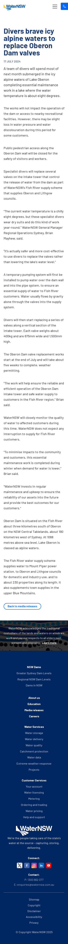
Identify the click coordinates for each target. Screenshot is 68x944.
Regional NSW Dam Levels (34, 679)
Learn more (49, 642)
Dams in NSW (34, 685)
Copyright (34, 905)
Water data (34, 757)
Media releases (34, 710)
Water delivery (34, 739)
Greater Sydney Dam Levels (34, 673)
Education (34, 704)
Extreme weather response (34, 763)
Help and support (34, 817)
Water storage (34, 733)
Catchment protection (34, 751)
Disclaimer (34, 911)
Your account (34, 786)
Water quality (34, 745)
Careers (34, 716)
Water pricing (34, 811)
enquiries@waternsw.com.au (35, 884)
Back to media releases (22, 606)
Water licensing (34, 792)
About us (34, 697)
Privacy (34, 922)
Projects (34, 769)
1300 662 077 (36, 879)
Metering (34, 798)
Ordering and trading (34, 804)
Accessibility (34, 916)
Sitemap (34, 899)
